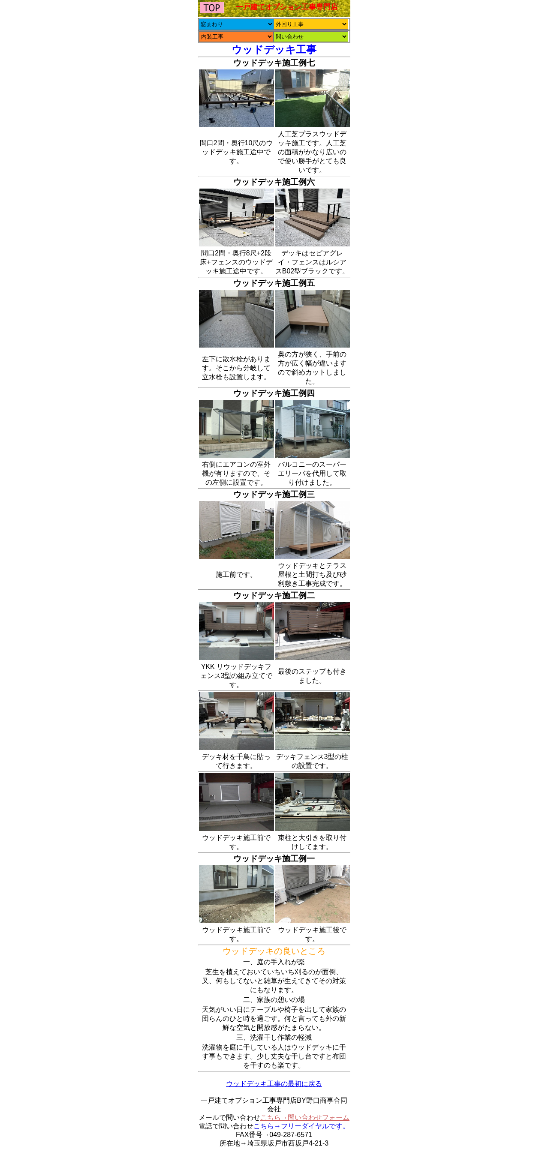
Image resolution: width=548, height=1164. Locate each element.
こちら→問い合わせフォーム (304, 1117)
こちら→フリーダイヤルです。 (301, 1126)
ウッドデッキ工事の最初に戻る (274, 1083)
